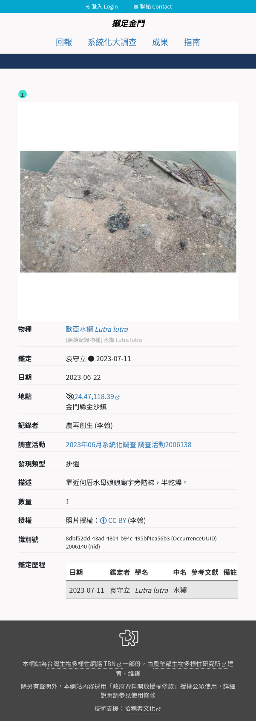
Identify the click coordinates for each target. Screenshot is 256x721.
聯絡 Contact (156, 6)
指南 (192, 42)
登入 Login (105, 6)
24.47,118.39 (94, 396)
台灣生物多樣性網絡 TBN (81, 663)
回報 (64, 42)
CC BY (113, 520)
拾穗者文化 (140, 708)
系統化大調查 (112, 42)
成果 (160, 42)
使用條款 (143, 694)
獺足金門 (128, 23)
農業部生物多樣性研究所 (187, 663)
